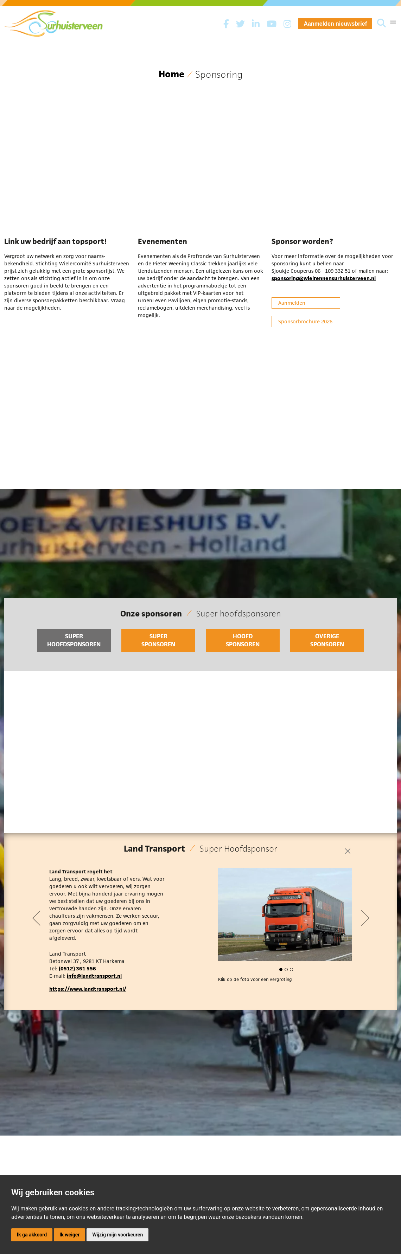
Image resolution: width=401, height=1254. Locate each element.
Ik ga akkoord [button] (32, 1234)
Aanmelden (291, 302)
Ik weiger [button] (69, 1234)
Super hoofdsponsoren (74, 640)
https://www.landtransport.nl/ (87, 988)
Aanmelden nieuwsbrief (335, 24)
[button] (279, 970)
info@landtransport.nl (94, 975)
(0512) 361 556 (77, 968)
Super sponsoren (158, 640)
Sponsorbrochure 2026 (305, 321)
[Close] (348, 851)
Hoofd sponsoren (243, 640)
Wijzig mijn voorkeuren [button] (117, 1234)
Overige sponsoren (327, 640)
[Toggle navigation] (393, 22)
